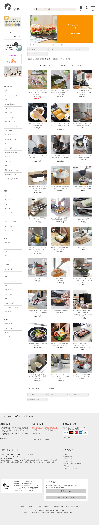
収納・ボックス (9, 108)
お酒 (6, 255)
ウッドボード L (82, 247)
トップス (7, 195)
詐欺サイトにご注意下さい (70, 468)
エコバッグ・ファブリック (12, 139)
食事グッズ (8, 289)
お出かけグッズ (9, 303)
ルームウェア (8, 213)
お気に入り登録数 (65, 59)
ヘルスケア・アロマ (10, 121)
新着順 (37, 59)
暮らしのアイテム (8, 86)
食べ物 (5, 238)
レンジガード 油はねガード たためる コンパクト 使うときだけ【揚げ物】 (38, 376)
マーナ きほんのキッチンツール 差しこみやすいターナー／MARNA (38, 157)
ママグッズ (8, 311)
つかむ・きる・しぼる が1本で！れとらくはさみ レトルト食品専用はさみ (82, 92)
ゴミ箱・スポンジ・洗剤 (11, 179)
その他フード (8, 269)
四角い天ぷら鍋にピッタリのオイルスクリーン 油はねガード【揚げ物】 (38, 188)
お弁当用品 (8, 161)
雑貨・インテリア (10, 294)
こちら (43, 462)
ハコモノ (7, 337)
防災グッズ (8, 134)
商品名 (42, 59)
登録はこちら (66, 491)
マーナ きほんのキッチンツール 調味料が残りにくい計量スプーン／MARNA (60, 92)
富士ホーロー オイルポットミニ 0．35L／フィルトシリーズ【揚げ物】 (60, 376)
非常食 (7, 264)
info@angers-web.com (6, 458)
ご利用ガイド (68, 450)
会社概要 (22, 506)
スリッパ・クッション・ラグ (13, 95)
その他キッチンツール (33, 54)
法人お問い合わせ (75, 506)
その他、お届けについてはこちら (41, 439)
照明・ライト (8, 130)
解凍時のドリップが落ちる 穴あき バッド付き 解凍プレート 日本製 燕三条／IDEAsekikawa (82, 345)
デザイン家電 (8, 113)
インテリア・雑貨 (10, 117)
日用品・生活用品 (10, 104)
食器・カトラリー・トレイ (12, 170)
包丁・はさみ (31, 49)
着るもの (6, 191)
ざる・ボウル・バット (75, 49)
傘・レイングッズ (10, 230)
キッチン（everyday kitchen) (41, 45)
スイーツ (7, 247)
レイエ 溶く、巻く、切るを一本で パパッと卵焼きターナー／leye (60, 125)
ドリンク (7, 242)
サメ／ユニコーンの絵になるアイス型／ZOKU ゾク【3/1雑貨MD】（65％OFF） (38, 92)
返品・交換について (69, 466)
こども (5, 276)
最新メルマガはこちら (66, 497)
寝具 (6, 91)
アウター (7, 208)
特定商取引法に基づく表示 (60, 506)
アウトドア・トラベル (11, 126)
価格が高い (55, 59)
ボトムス (7, 199)
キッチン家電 (8, 148)
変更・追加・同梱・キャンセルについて (74, 463)
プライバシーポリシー (44, 506)
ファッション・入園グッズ (12, 307)
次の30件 (80, 65)
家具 (6, 298)
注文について (67, 454)
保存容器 (7, 165)
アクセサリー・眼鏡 (10, 221)
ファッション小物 (10, 226)
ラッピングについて (69, 461)
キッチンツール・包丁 (11, 152)
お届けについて (68, 459)
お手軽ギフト (8, 323)
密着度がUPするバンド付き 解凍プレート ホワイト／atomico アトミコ (38, 312)
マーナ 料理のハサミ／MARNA (60, 310)
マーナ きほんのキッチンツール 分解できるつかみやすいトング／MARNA (38, 249)
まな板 (51, 49)
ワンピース (8, 204)
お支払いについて (68, 456)
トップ (29, 45)
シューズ (7, 217)
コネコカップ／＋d (37, 279)
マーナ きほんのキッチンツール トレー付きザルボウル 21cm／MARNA (82, 280)
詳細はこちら (4, 438)
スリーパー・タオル (10, 281)
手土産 (7, 332)
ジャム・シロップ (10, 251)
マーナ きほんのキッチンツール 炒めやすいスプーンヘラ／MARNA (60, 157)
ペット (7, 183)
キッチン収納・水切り (11, 174)
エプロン (7, 143)
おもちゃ (7, 285)
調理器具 (7, 156)
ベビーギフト (8, 328)
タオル (7, 99)
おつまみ (7, 260)
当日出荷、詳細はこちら (39, 433)
